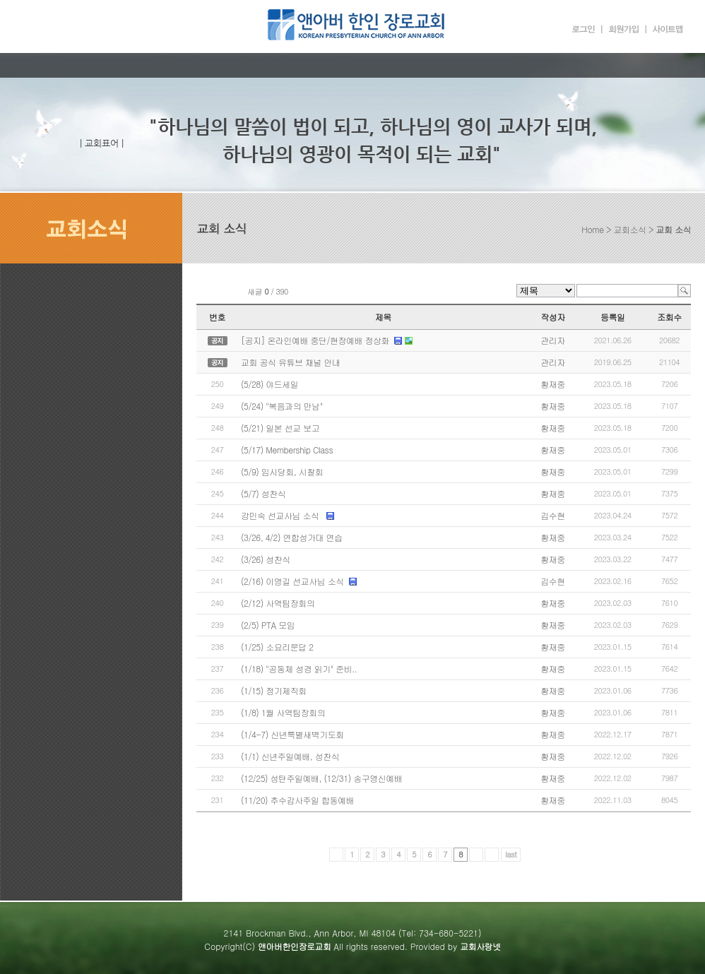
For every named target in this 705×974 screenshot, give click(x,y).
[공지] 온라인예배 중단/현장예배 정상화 (315, 340)
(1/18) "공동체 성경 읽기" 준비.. (299, 669)
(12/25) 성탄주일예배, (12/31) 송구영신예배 (321, 778)
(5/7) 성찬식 (263, 493)
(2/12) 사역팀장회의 (277, 603)
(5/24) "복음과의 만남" (282, 406)
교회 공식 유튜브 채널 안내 (290, 362)
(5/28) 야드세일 (269, 384)
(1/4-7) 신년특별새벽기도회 (292, 734)
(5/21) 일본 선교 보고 (280, 428)
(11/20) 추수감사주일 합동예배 (297, 800)
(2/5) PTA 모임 (268, 625)
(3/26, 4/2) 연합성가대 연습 (291, 537)
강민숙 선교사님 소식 (281, 515)
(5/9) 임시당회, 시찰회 (282, 471)
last (510, 854)
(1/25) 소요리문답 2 (277, 647)
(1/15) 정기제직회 (274, 690)
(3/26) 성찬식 (265, 559)
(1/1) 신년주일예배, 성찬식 (290, 756)
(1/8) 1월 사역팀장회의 (283, 712)
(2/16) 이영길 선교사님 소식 (292, 581)
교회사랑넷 (480, 946)
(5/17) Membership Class (287, 450)
